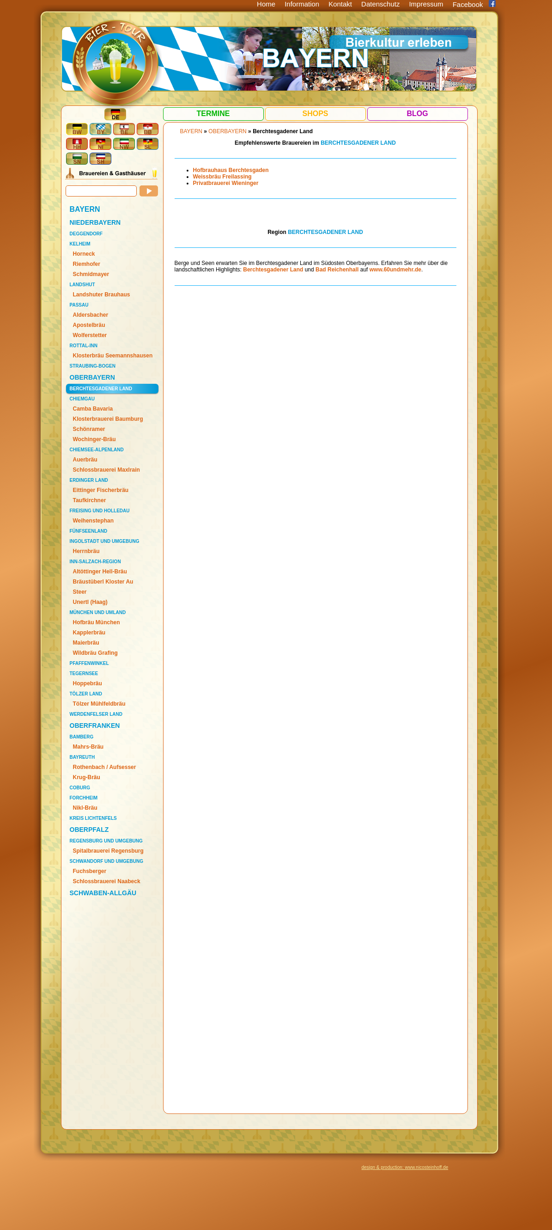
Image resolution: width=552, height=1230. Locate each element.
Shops (315, 113)
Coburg (80, 787)
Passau (79, 305)
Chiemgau (82, 398)
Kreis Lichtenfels (93, 818)
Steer (80, 592)
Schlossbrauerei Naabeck (106, 881)
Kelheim (80, 243)
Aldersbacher (91, 315)
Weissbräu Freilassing (222, 176)
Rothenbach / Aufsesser (104, 767)
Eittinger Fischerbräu (101, 490)
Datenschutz (380, 4)
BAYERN (85, 209)
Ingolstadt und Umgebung (105, 541)
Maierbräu (86, 643)
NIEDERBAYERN (95, 222)
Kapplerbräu (89, 632)
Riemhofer (86, 264)
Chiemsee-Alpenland (97, 449)
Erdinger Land (89, 480)
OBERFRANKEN (95, 725)
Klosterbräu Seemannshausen (113, 355)
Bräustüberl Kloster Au (103, 581)
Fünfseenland (89, 531)
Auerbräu (85, 459)
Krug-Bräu (86, 777)
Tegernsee (84, 673)
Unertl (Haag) (90, 602)
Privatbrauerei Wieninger (226, 183)
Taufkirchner (89, 500)
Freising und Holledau (100, 510)
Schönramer (89, 429)
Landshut (82, 284)
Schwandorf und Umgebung (106, 861)
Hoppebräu (87, 683)
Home (266, 4)
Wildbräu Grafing (95, 653)
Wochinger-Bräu (94, 439)
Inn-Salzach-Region (95, 561)
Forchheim (84, 797)
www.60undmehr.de (395, 269)
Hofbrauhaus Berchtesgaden (231, 170)
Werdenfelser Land (96, 714)
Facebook (468, 4)
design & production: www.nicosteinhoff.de (405, 1167)
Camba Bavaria (93, 409)
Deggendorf (86, 233)
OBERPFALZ (89, 829)
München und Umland (98, 612)
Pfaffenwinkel (89, 663)
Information (302, 4)
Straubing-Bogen (92, 366)
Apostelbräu (89, 325)
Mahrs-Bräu (88, 747)
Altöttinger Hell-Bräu (100, 571)
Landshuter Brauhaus (101, 294)
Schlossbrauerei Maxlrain (106, 470)
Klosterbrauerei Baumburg (108, 419)
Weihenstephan (93, 520)
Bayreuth (82, 757)
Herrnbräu (86, 551)
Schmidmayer (91, 274)
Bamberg (82, 736)
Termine (213, 113)
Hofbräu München (96, 622)
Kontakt (340, 4)
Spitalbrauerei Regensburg (108, 851)
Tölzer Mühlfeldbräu (99, 704)
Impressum (426, 4)
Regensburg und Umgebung (106, 840)
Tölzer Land (86, 693)
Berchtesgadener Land (101, 388)
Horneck (84, 254)
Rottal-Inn (83, 345)
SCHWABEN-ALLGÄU (103, 893)
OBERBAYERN (92, 377)
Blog (417, 113)
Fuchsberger (90, 871)
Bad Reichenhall (336, 269)
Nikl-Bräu (85, 808)
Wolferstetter (90, 335)
